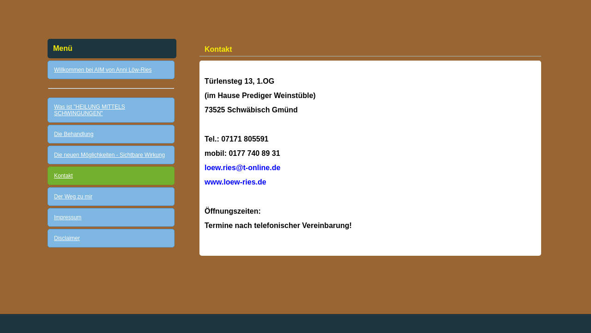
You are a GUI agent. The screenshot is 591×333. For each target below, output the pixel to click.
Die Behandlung (73, 134)
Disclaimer (67, 238)
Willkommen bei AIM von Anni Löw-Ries (102, 70)
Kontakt (63, 176)
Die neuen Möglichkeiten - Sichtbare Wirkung (109, 155)
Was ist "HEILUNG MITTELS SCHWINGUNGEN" (89, 110)
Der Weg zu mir (73, 196)
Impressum (67, 217)
